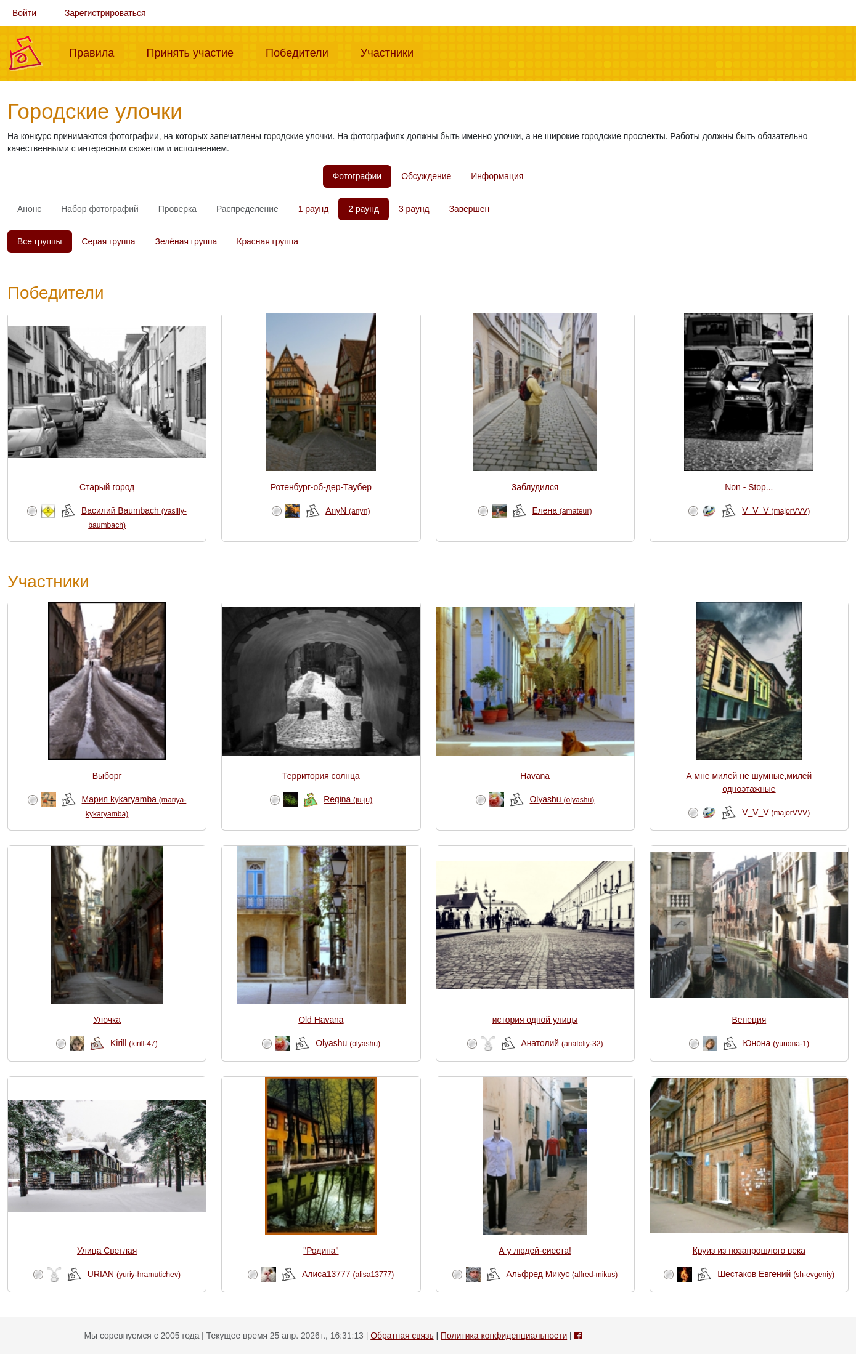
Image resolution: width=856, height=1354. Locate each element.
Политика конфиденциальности (504, 1335)
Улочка (107, 1020)
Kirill (134, 1043)
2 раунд (363, 209)
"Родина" (320, 1250)
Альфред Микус (562, 1274)
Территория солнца (321, 776)
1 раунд (313, 209)
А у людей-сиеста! (535, 1250)
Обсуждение (426, 176)
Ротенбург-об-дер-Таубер (321, 487)
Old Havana (320, 1020)
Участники (392, 51)
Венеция (749, 1020)
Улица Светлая (107, 1250)
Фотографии (357, 176)
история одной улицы (535, 1020)
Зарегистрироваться (105, 13)
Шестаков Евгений (775, 1274)
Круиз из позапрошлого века (749, 1250)
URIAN (134, 1274)
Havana (535, 776)
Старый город (106, 487)
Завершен (469, 209)
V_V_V (776, 510)
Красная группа (267, 241)
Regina (348, 799)
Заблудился (535, 487)
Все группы (39, 241)
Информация (497, 176)
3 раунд (414, 209)
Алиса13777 (348, 1274)
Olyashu (561, 799)
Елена (562, 510)
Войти (24, 13)
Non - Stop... (749, 487)
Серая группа (109, 241)
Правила (96, 51)
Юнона (776, 1043)
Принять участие (194, 51)
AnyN (347, 510)
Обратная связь (401, 1335)
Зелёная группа (186, 241)
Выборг (107, 776)
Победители (302, 51)
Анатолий (562, 1043)
